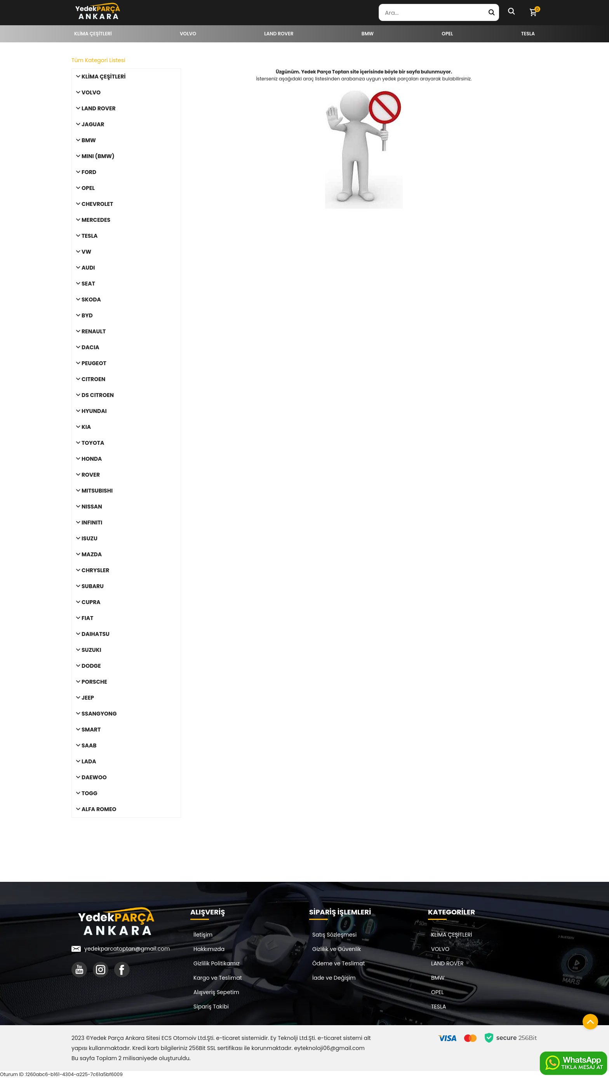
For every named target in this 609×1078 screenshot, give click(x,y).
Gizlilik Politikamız (216, 963)
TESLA (438, 1006)
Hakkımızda (208, 949)
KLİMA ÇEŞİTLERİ (451, 935)
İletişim (202, 935)
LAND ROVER (447, 963)
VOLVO (440, 949)
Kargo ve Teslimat (217, 978)
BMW (437, 978)
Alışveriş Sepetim (216, 992)
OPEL (437, 992)
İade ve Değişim (334, 978)
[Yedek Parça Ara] (491, 12)
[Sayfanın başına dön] (588, 1019)
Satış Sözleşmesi (334, 935)
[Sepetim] (533, 12)
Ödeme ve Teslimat (338, 963)
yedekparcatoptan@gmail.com (127, 949)
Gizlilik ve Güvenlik (336, 949)
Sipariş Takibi (211, 1006)
